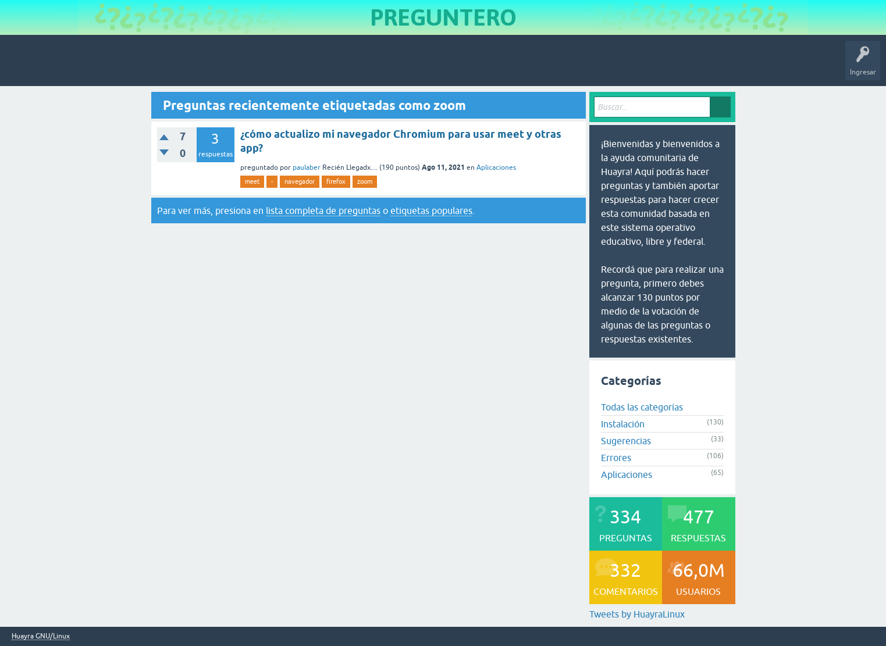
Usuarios (241, 66)
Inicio (60, 66)
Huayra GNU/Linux (41, 636)
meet (252, 181)
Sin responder (151, 66)
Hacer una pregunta (300, 66)
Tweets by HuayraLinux (637, 614)
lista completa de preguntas (323, 210)
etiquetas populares (431, 210)
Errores (616, 457)
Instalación (623, 424)
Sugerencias (626, 441)
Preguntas (100, 66)
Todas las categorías (642, 407)
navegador (299, 181)
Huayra (24, 66)
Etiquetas (201, 66)
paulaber (307, 167)
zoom (364, 181)
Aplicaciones (496, 167)
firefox (336, 181)
